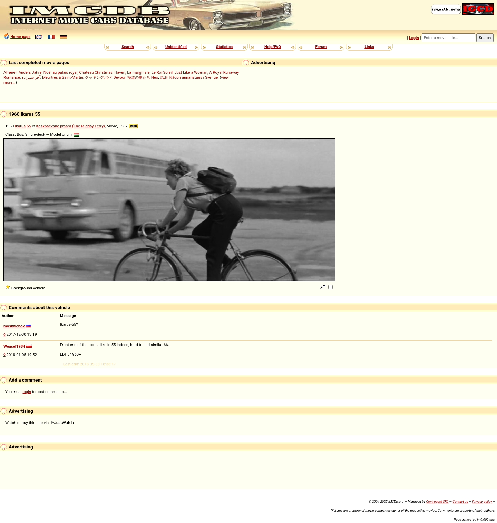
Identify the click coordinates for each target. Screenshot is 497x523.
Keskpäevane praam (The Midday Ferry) (70, 126)
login (27, 391)
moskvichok (14, 326)
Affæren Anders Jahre (22, 72)
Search (127, 46)
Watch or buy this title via (39, 422)
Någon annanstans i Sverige (193, 77)
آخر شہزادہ (31, 77)
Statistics (224, 46)
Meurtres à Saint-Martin (62, 77)
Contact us (460, 501)
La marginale (138, 72)
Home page (20, 36)
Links (369, 46)
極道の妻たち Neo (142, 77)
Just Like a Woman (190, 72)
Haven (119, 72)
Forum (321, 46)
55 (29, 126)
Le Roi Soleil (162, 72)
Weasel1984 (14, 346)
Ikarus (20, 126)
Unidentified (176, 46)
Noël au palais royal (60, 72)
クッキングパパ (98, 77)
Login (414, 37)
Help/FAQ (272, 46)
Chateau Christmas (96, 72)
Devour (119, 77)
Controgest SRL (437, 501)
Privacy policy (482, 501)
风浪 (164, 77)
